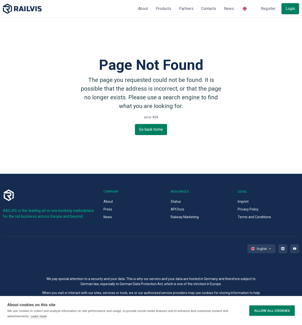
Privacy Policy (248, 209)
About (108, 201)
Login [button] (290, 8)
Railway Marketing (185, 217)
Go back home (151, 129)
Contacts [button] (208, 8)
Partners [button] (186, 8)
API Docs (177, 209)
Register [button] (268, 8)
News (107, 217)
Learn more (39, 316)
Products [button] (163, 8)
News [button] (229, 8)
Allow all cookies (272, 310)
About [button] (143, 8)
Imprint (243, 201)
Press (107, 209)
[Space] (22, 9)
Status (176, 201)
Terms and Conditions (254, 217)
